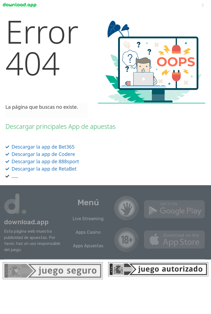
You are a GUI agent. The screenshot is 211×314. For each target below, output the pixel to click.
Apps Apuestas (88, 245)
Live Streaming (88, 218)
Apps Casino (88, 232)
